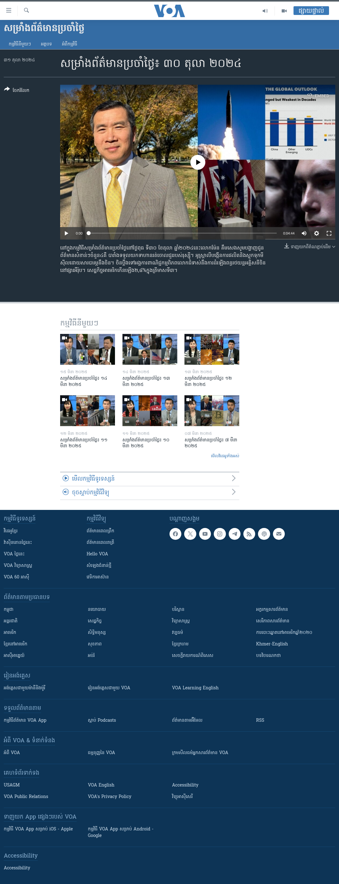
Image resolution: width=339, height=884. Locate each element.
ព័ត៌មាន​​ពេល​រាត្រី (100, 542)
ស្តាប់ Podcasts (102, 720)
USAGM (12, 785)
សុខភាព (95, 644)
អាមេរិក (10, 633)
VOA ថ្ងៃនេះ (14, 554)
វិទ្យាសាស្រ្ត (181, 621)
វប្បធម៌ (177, 633)
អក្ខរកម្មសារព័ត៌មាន (272, 609)
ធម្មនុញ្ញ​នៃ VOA (101, 753)
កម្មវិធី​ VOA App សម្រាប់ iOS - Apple (38, 829)
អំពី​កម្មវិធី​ (69, 44)
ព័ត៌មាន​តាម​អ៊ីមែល (187, 720)
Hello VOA (97, 554)
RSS (260, 720)
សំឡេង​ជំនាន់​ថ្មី (99, 566)
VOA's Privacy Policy (109, 797)
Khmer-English (272, 644)
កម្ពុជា (8, 609)
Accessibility (185, 785)
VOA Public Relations (26, 797)
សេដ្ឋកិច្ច (95, 621)
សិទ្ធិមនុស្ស (97, 633)
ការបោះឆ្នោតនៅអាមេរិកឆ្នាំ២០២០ (284, 633)
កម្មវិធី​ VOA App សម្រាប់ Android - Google (121, 832)
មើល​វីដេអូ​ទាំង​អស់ (225, 456)
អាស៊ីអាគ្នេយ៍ (14, 656)
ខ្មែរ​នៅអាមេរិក (15, 644)
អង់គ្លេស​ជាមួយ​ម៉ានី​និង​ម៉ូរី (24, 688)
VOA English (101, 785)
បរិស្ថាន (178, 609)
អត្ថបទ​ (46, 44)
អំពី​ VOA (12, 753)
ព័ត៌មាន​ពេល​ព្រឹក (100, 531)
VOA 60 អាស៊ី (16, 577)
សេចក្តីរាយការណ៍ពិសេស (192, 656)
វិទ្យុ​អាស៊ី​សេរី (182, 797)
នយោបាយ (97, 609)
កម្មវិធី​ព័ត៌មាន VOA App (25, 720)
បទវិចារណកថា (268, 656)
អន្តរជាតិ (10, 621)
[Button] (16, 91)
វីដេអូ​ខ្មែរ (10, 531)
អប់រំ (91, 656)
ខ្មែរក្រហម (180, 644)
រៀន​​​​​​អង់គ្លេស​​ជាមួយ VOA (109, 688)
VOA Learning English (195, 688)
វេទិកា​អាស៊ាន (98, 577)
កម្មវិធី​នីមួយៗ (20, 44)
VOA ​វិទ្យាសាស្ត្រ (18, 566)
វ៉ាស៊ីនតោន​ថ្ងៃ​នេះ (18, 542)
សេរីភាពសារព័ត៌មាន (272, 621)
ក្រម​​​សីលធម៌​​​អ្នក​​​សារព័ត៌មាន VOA (200, 753)
